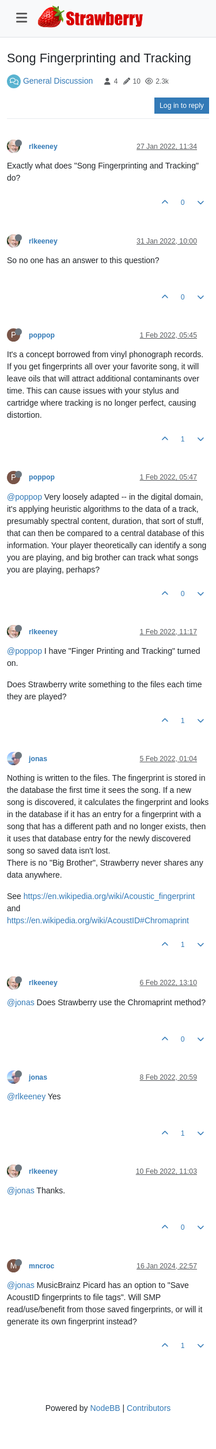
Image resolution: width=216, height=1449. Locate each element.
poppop (42, 335)
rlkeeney (43, 147)
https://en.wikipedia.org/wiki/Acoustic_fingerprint (109, 896)
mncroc (41, 1266)
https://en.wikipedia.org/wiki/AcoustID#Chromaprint (98, 920)
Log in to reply (182, 106)
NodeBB (105, 1408)
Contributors (148, 1408)
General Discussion (58, 80)
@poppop (24, 496)
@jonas (21, 1002)
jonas (38, 759)
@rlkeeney (26, 1096)
